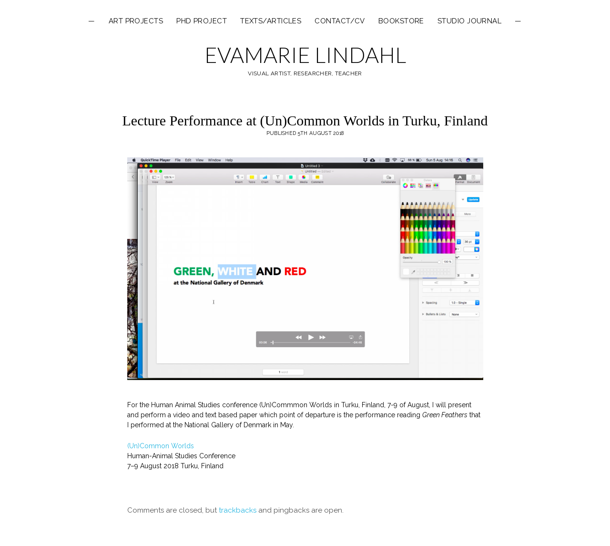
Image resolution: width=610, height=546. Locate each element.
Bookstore (401, 21)
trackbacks (237, 510)
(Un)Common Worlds (160, 446)
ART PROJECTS (136, 21)
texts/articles (270, 21)
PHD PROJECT (201, 21)
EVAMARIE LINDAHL (305, 55)
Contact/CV (340, 21)
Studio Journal (469, 21)
